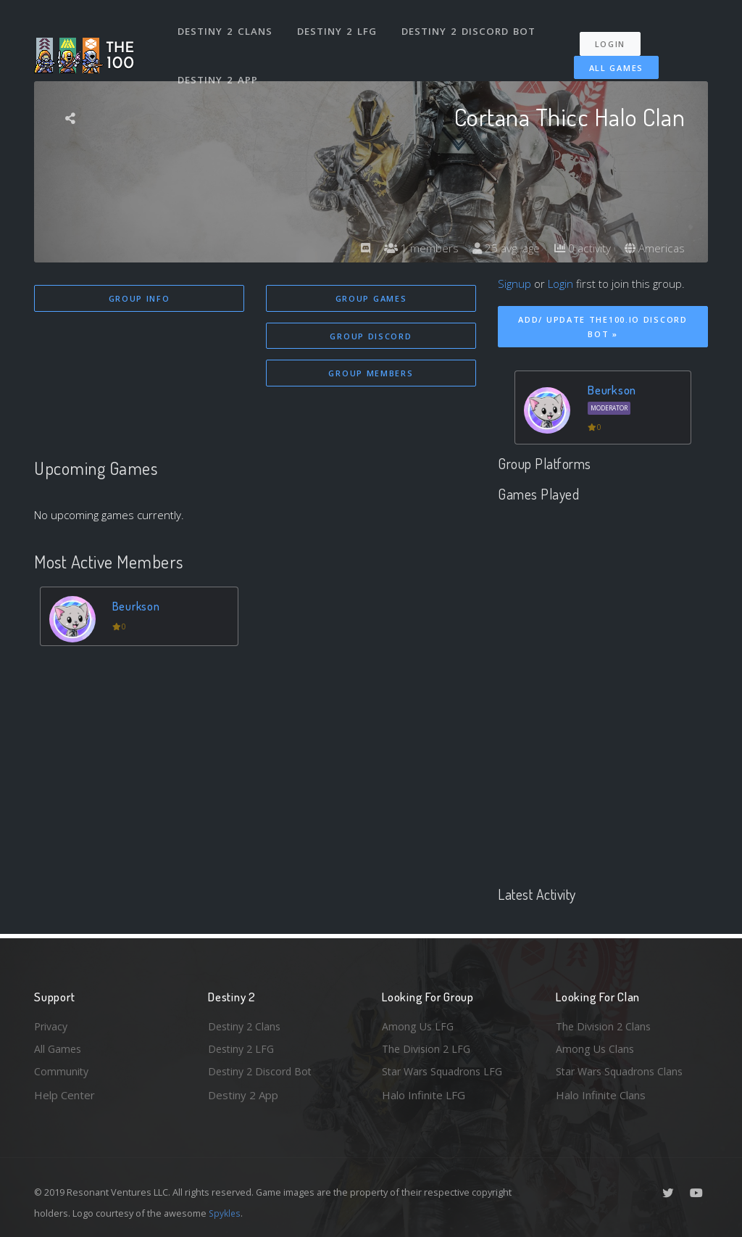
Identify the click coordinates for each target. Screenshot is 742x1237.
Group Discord (371, 336)
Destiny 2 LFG (338, 27)
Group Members (370, 375)
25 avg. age (501, 248)
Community (62, 1071)
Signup (514, 283)
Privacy (52, 1024)
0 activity (580, 248)
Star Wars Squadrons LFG (445, 1071)
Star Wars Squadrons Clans (623, 1071)
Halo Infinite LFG (423, 1095)
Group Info (139, 298)
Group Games (371, 298)
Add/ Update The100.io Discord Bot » (602, 327)
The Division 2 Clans (605, 1024)
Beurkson (137, 608)
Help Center (64, 1095)
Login (614, 36)
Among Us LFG (419, 1024)
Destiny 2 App (219, 68)
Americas (654, 248)
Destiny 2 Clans (225, 27)
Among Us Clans (596, 1048)
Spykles (226, 1213)
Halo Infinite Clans (601, 1095)
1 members (413, 248)
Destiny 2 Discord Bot (469, 27)
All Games (609, 59)
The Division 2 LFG (428, 1048)
